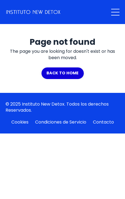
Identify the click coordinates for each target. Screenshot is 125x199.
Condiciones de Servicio (60, 122)
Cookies (19, 122)
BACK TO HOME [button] (62, 73)
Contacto (103, 122)
